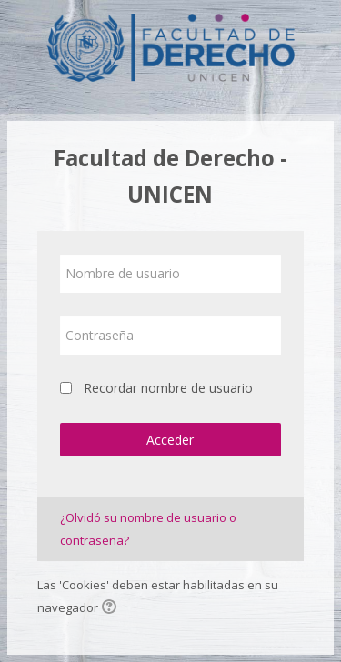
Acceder (170, 439)
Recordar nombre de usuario (168, 387)
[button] (112, 608)
